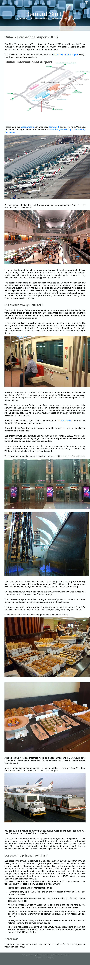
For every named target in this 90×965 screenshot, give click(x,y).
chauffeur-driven (65, 420)
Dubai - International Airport (61, 955)
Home (23, 955)
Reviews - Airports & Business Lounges (39, 955)
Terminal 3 (54, 127)
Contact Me (51, 958)
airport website (27, 127)
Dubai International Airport (65, 54)
